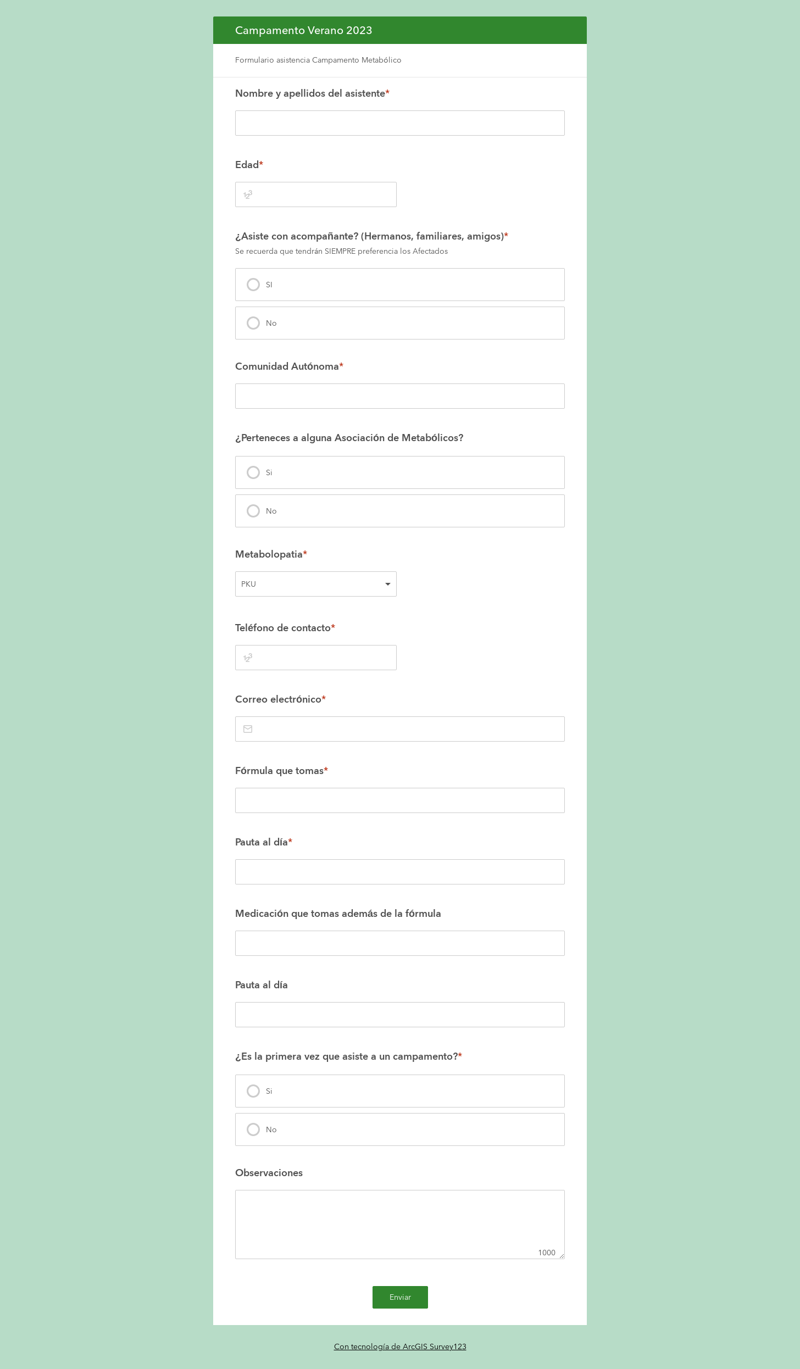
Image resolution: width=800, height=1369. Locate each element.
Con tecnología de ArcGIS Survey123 (400, 1346)
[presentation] (400, 284)
